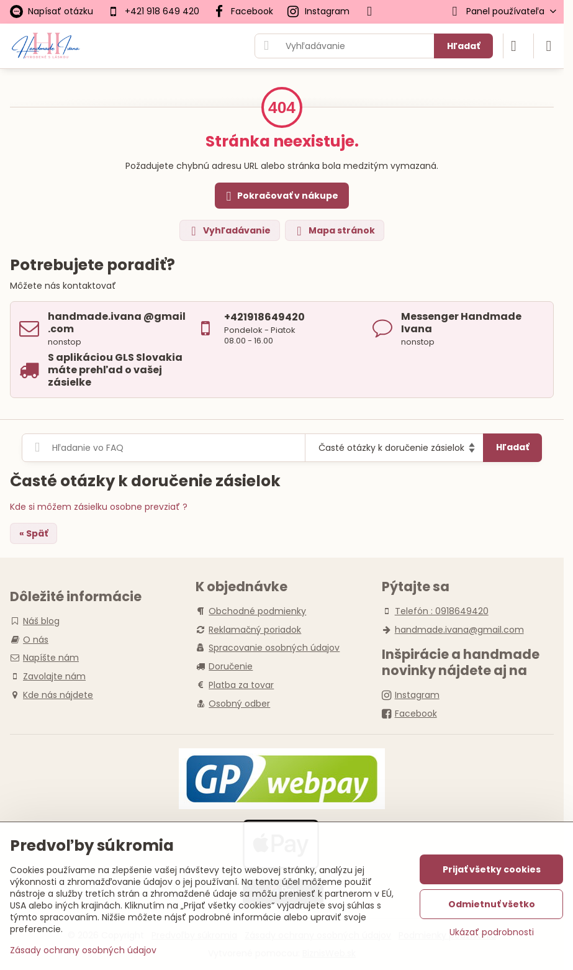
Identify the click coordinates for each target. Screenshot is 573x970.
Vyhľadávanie (229, 230)
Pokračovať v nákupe (280, 196)
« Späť (33, 533)
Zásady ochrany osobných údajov (83, 950)
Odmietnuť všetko (491, 904)
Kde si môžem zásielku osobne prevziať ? (98, 507)
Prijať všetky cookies (492, 869)
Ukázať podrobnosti (491, 932)
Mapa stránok (334, 230)
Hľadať (463, 46)
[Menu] (549, 46)
